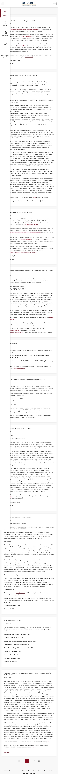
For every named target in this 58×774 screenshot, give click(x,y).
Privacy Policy (44, 771)
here (34, 747)
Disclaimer (29, 771)
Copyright (36, 771)
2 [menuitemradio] (30, 761)
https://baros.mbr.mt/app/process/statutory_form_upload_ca (20, 252)
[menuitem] (35, 761)
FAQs (34, 197)
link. (48, 742)
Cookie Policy (53, 771)
